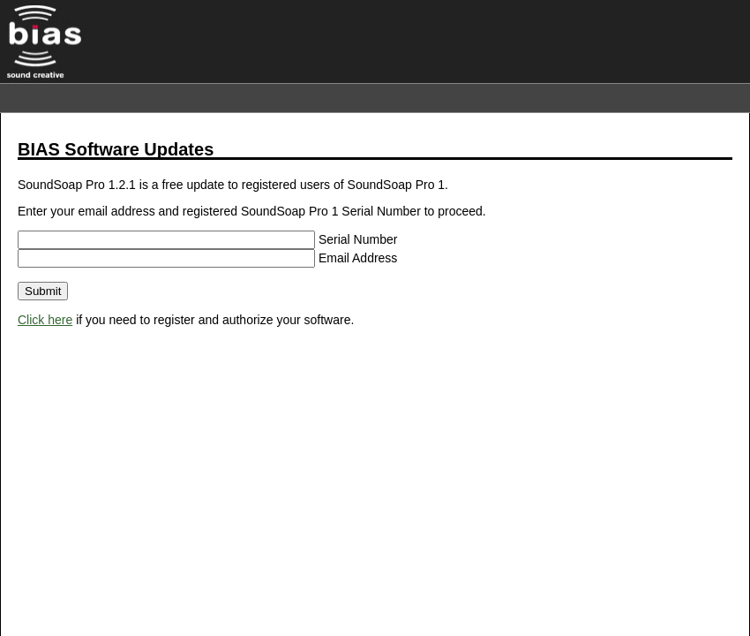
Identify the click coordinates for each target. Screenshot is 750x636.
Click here (45, 320)
